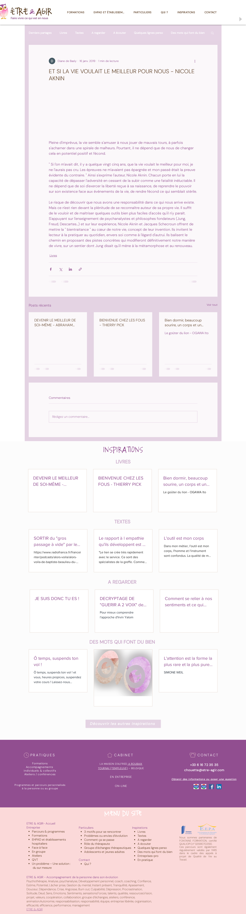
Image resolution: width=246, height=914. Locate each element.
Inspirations (139, 828)
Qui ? (87, 864)
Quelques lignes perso (148, 33)
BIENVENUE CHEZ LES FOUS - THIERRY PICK (122, 322)
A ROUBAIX (135, 764)
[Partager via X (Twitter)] (60, 269)
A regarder (98, 33)
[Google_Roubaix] (196, 786)
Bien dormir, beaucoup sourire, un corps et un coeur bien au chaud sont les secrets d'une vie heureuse (186, 322)
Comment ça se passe (99, 840)
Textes (79, 33)
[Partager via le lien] (80, 269)
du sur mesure (42, 868)
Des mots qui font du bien (188, 33)
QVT (35, 860)
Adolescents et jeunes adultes (104, 852)
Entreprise (33, 827)
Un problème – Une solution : (51, 864)
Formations (39, 836)
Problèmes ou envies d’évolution (106, 836)
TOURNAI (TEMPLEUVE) (113, 768)
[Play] (240, 19)
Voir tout (212, 305)
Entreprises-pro (148, 856)
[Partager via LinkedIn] (70, 269)
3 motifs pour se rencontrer (102, 832)
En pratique (145, 860)
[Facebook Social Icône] (211, 786)
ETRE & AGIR (35, 909)
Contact (84, 860)
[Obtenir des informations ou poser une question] (204, 779)
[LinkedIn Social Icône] (219, 786)
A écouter (119, 33)
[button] (212, 32)
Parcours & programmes (48, 832)
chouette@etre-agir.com (204, 770)
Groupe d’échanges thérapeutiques (107, 848)
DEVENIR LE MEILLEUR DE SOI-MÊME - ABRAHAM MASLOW (55, 322)
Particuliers (86, 828)
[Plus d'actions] (195, 61)
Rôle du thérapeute (97, 844)
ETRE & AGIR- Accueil (41, 823)
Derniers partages (40, 33)
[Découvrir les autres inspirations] (123, 724)
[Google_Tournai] (203, 786)
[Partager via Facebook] (51, 269)
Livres (63, 33)
